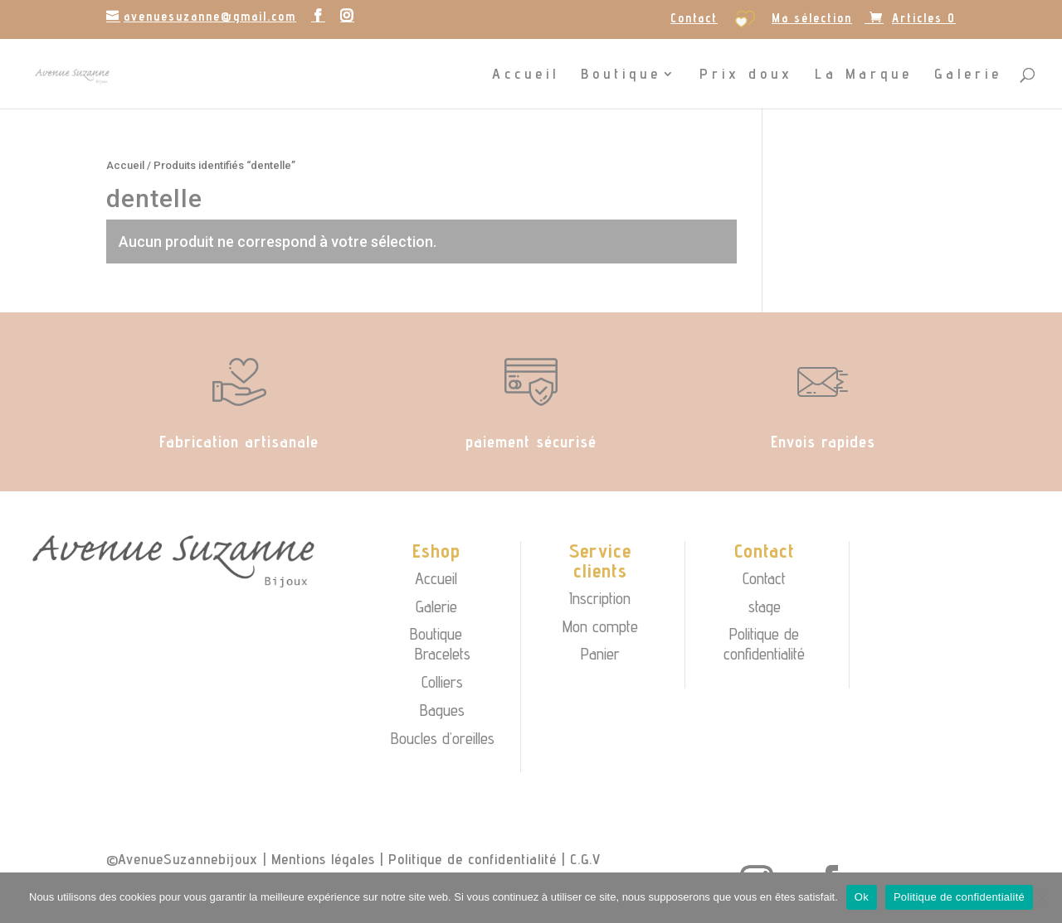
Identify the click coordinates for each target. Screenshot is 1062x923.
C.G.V (585, 858)
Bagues (442, 710)
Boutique (621, 75)
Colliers (442, 682)
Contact (694, 18)
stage (764, 606)
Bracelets (442, 654)
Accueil (525, 75)
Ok (862, 897)
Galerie (968, 75)
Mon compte (600, 626)
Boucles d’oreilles (442, 738)
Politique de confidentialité (764, 644)
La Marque (864, 75)
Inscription (600, 598)
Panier (600, 654)
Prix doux (746, 75)
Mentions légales (323, 858)
